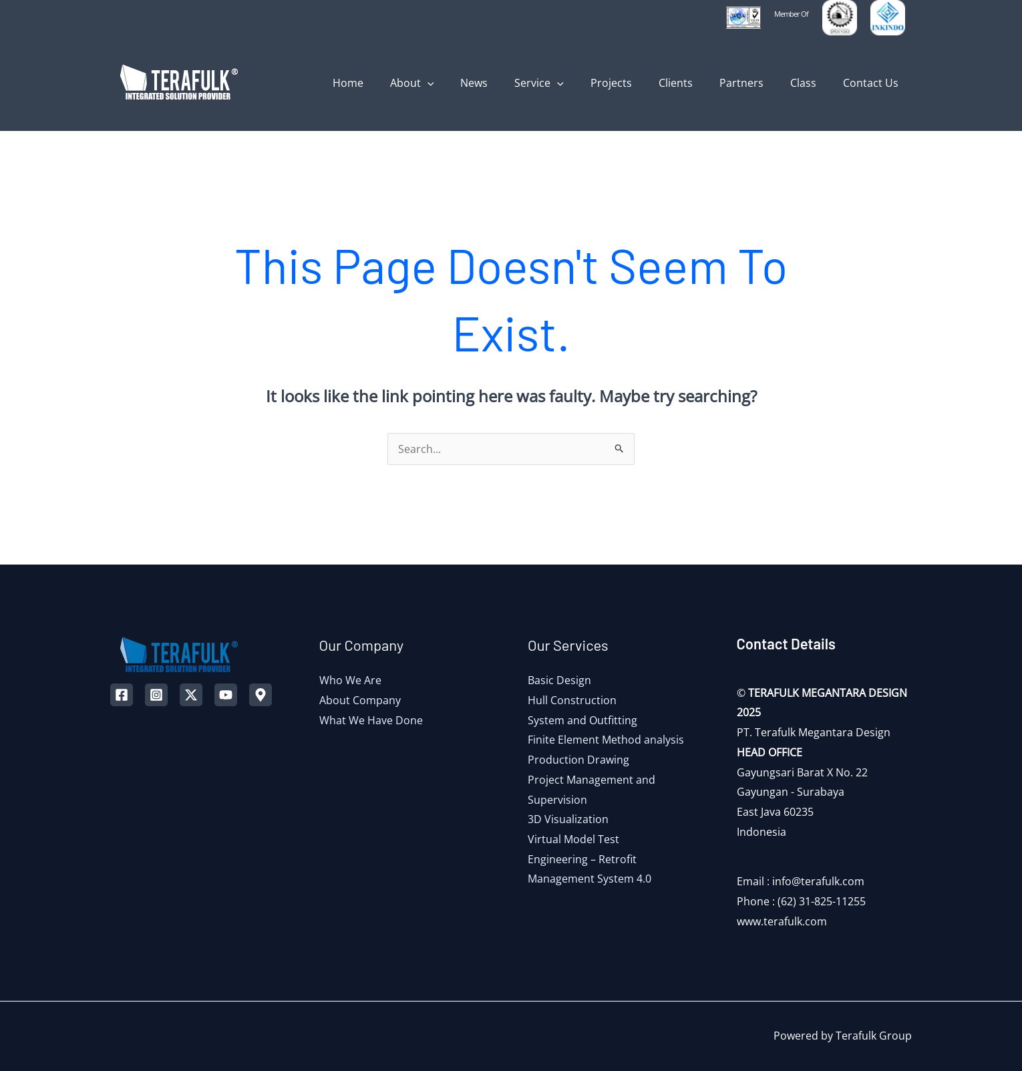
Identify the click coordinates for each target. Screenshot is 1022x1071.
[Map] (260, 694)
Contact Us (873, 82)
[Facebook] (121, 694)
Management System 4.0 (589, 878)
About (452, 82)
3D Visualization (568, 819)
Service (568, 82)
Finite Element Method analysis (606, 739)
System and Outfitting (582, 720)
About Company (360, 700)
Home (393, 82)
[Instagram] (156, 694)
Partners (755, 82)
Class (811, 82)
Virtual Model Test (573, 839)
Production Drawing (578, 759)
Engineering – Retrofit (582, 859)
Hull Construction (572, 700)
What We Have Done (371, 720)
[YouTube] (225, 694)
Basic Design (559, 680)
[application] (467, 82)
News (508, 82)
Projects (635, 82)
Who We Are (350, 680)
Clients (694, 82)
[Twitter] (191, 694)
